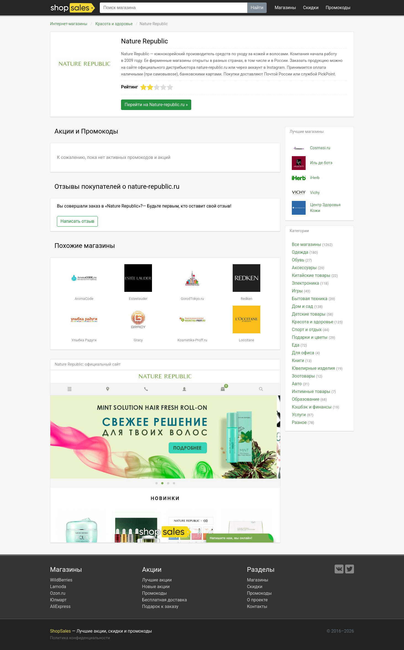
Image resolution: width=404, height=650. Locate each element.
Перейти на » (156, 104)
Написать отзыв (77, 221)
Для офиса (306, 352)
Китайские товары (315, 275)
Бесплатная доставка (164, 599)
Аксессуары (308, 267)
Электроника (310, 283)
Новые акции (156, 586)
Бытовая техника (313, 298)
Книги (302, 360)
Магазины (285, 7)
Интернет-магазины (68, 24)
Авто (300, 383)
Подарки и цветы (313, 337)
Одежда (305, 252)
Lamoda (58, 586)
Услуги (302, 414)
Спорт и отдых (310, 329)
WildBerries (61, 580)
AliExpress (60, 606)
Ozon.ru (57, 593)
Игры (301, 290)
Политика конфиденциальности (80, 638)
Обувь (302, 260)
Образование (309, 399)
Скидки (311, 7)
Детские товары (312, 314)
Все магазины (312, 244)
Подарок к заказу (160, 606)
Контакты (257, 606)
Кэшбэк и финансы (315, 407)
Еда (299, 345)
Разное (303, 422)
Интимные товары (314, 391)
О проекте (257, 599)
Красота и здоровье (113, 24)
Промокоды (154, 593)
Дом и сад (307, 306)
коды (338, 7)
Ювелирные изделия (317, 368)
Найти (257, 7)
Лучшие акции (157, 580)
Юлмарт (58, 599)
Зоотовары (307, 376)
